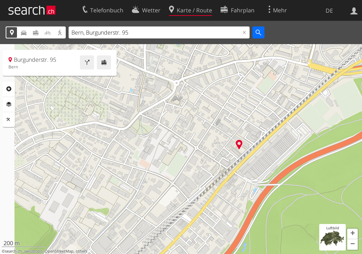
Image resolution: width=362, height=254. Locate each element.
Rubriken (9, 88)
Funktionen (9, 119)
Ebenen (9, 104)
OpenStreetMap (59, 251)
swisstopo (33, 251)
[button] (352, 234)
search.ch (13, 251)
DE (329, 10)
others (81, 251)
